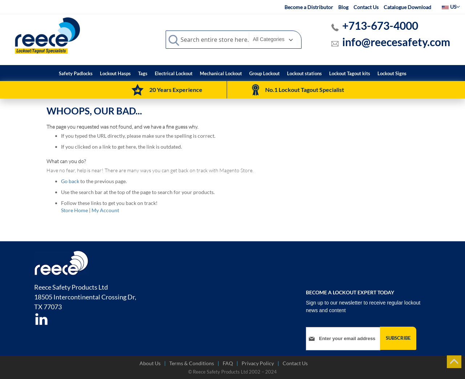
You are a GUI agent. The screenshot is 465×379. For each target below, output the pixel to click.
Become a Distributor (308, 7)
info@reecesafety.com (396, 41)
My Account (105, 210)
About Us (150, 363)
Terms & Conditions (191, 363)
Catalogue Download (407, 7)
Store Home (74, 210)
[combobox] (234, 40)
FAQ (228, 363)
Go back (70, 181)
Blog (343, 7)
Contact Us (366, 7)
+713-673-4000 (380, 25)
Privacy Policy (258, 363)
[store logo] (47, 35)
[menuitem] (75, 73)
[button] (451, 7)
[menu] (232, 73)
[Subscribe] (398, 338)
